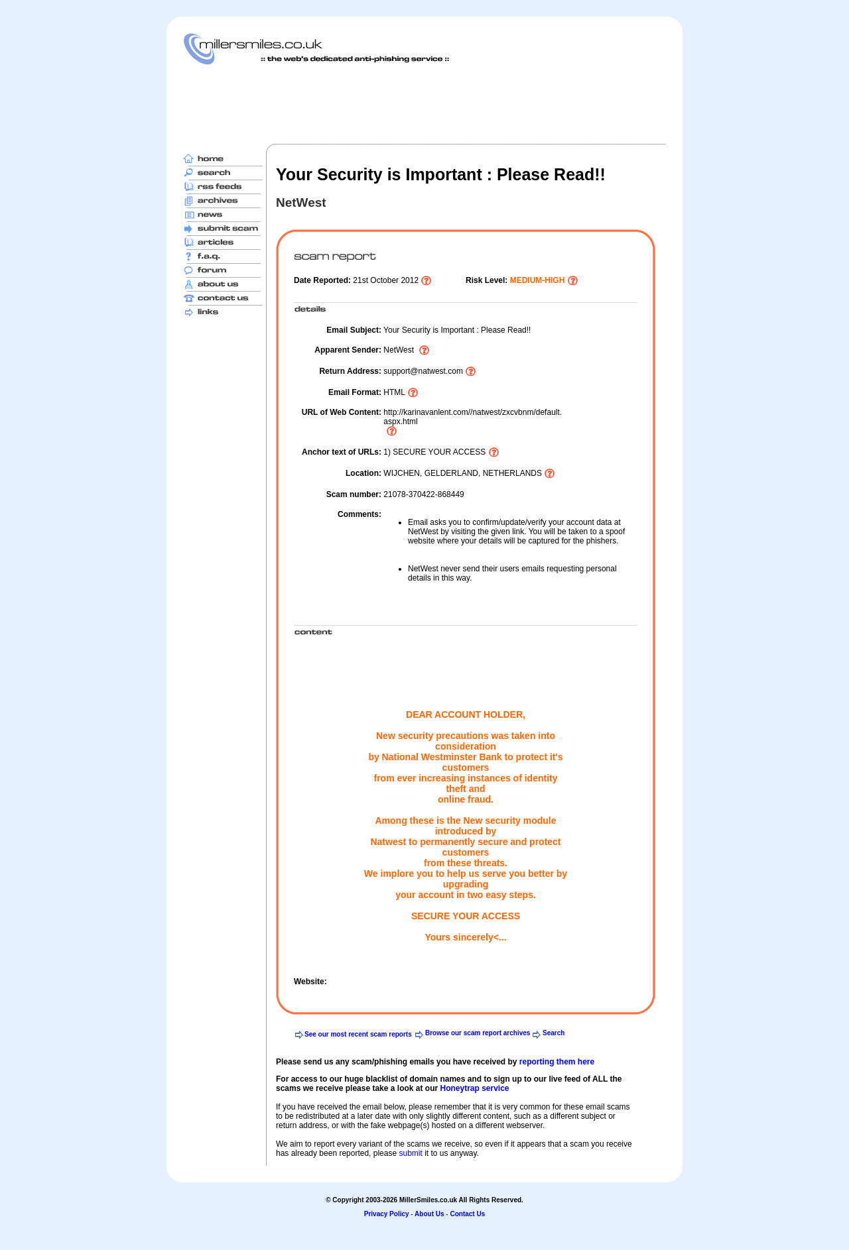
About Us (429, 1214)
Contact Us (467, 1214)
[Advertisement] (424, 104)
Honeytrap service (474, 1088)
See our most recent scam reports (358, 1034)
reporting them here (556, 1061)
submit (410, 1153)
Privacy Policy (386, 1214)
